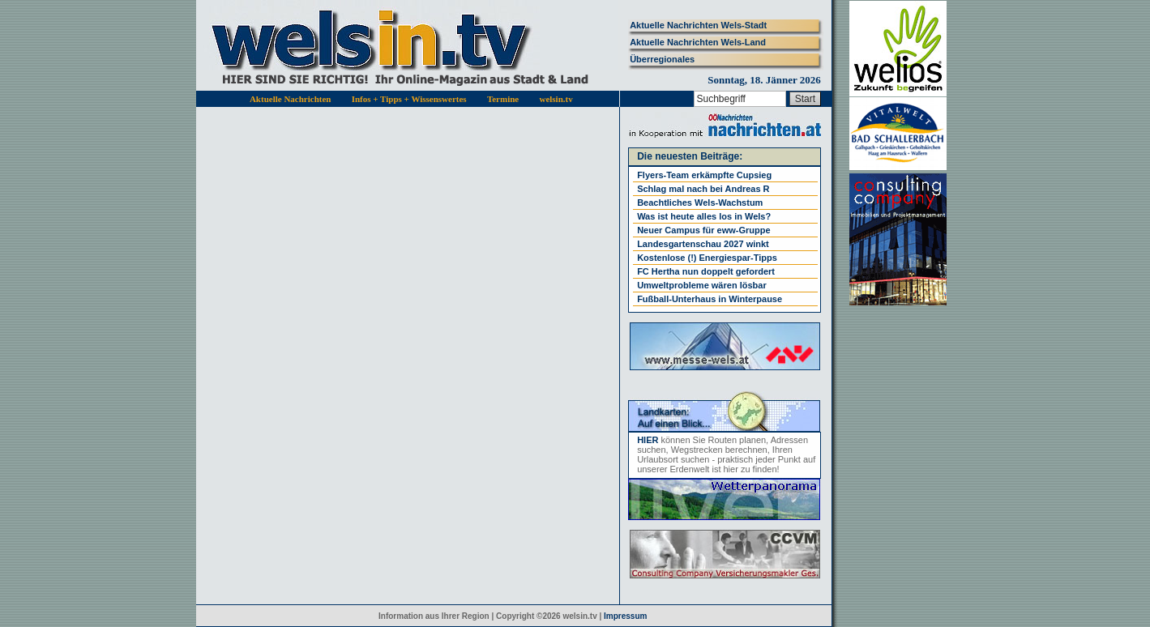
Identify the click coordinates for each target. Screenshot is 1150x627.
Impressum (625, 616)
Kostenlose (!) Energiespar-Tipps (707, 257)
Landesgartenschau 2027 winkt (703, 244)
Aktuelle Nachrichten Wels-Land (698, 42)
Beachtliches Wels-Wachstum (700, 202)
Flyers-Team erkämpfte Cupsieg (704, 175)
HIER (647, 440)
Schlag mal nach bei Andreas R (703, 189)
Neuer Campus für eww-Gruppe (703, 230)
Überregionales (662, 59)
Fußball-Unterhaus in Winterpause (709, 299)
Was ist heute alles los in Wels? (704, 216)
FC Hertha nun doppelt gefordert (706, 271)
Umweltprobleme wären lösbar (702, 285)
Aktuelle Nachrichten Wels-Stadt (698, 25)
